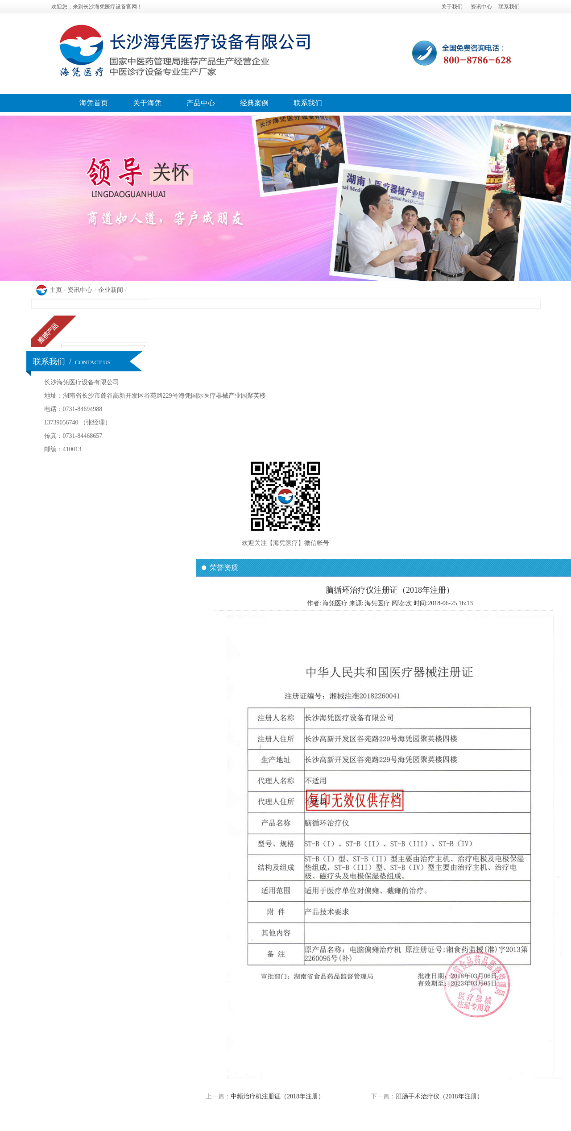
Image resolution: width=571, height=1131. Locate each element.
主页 (56, 290)
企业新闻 (110, 290)
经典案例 (254, 103)
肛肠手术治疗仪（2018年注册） (439, 1096)
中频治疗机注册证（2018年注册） (277, 1096)
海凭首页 (93, 103)
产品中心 (200, 103)
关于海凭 (147, 103)
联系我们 (509, 7)
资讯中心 (481, 7)
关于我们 (452, 7)
